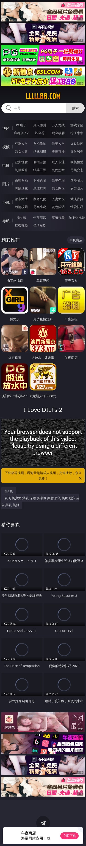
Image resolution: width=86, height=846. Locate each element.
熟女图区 (58, 188)
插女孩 (21, 217)
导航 (6, 220)
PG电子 (21, 125)
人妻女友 (58, 199)
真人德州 (39, 125)
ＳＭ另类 (76, 151)
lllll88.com (43, 96)
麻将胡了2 (21, 133)
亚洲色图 (39, 180)
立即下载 (69, 836)
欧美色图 (58, 180)
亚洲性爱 (21, 162)
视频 (6, 146)
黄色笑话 (58, 207)
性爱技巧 (76, 207)
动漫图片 (76, 180)
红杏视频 (21, 225)
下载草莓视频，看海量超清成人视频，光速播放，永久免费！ (44, 476)
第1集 (9, 491)
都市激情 (21, 199)
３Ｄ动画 (76, 143)
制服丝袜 (21, 170)
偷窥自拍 (21, 180)
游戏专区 (76, 125)
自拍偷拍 (39, 143)
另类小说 (39, 207)
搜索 (75, 108)
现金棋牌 (58, 133)
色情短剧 (39, 225)
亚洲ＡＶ (21, 143)
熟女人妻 (21, 151)
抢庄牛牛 (76, 133)
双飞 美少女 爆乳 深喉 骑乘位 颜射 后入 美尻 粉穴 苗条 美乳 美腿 (40, 501)
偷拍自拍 (39, 162)
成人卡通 (58, 162)
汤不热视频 (77, 217)
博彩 (6, 128)
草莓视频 (58, 217)
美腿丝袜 (21, 188)
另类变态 (76, 170)
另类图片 (76, 188)
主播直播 (58, 151)
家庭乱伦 (39, 199)
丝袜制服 (39, 151)
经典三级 (39, 170)
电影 (6, 165)
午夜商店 (39, 217)
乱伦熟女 (58, 170)
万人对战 (58, 125)
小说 (6, 202)
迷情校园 (21, 207)
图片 (6, 183)
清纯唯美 (39, 188)
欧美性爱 (76, 162)
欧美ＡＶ (58, 143)
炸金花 (39, 133)
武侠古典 (76, 199)
